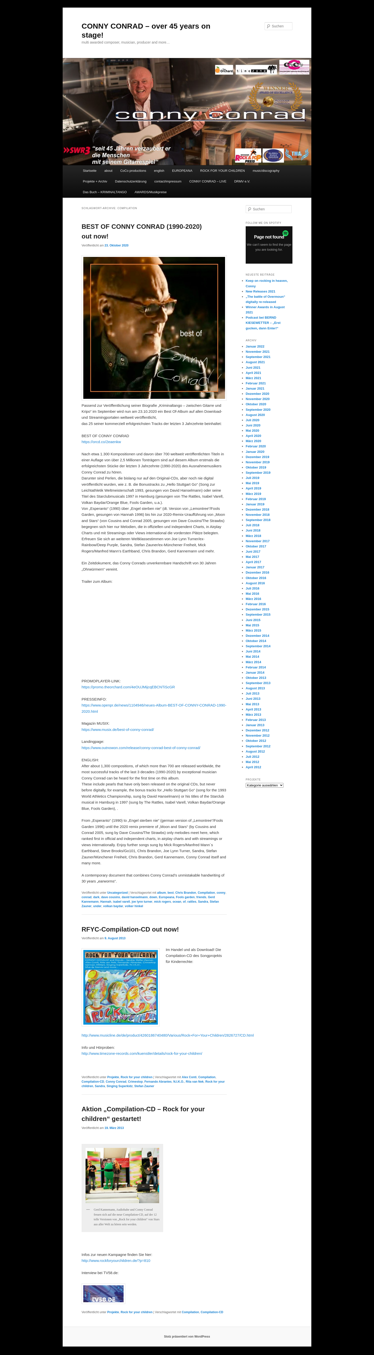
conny (221, 892)
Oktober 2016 (256, 578)
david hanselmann (135, 897)
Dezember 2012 (257, 730)
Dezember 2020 (257, 394)
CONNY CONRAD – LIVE (207, 181)
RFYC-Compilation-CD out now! (130, 929)
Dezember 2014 (257, 636)
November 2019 (258, 462)
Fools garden (185, 897)
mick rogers (162, 901)
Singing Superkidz (120, 1086)
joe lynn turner (142, 901)
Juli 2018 (252, 525)
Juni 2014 (253, 651)
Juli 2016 (252, 588)
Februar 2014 (256, 667)
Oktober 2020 (256, 404)
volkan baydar (113, 906)
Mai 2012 (252, 762)
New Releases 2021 (260, 291)
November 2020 (258, 399)
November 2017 (258, 541)
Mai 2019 (252, 483)
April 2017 (253, 562)
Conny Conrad (116, 1081)
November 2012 (258, 735)
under (97, 906)
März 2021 (253, 378)
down (153, 897)
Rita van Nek (195, 1081)
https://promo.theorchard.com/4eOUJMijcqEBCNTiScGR (128, 687)
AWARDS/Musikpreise (151, 192)
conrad (87, 897)
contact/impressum (168, 181)
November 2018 (258, 515)
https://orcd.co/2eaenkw (101, 442)
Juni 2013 (253, 699)
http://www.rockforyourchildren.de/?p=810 (116, 1260)
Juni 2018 (253, 530)
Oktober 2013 (256, 678)
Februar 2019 (256, 499)
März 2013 (253, 714)
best (171, 892)
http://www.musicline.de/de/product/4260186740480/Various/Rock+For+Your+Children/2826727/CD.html (168, 1035)
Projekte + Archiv (95, 181)
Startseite (89, 171)
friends (201, 897)
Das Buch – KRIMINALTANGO (105, 192)
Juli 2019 (252, 478)
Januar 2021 (255, 388)
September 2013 (258, 683)
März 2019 (253, 494)
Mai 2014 (252, 656)
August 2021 (255, 362)
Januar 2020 (255, 452)
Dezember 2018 (257, 509)
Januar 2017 (255, 567)
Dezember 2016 (257, 572)
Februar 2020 (256, 446)
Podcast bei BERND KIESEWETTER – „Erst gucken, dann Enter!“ (263, 323)
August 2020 (255, 415)
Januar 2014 (255, 672)
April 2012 (253, 767)
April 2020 (253, 436)
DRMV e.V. (242, 181)
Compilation (206, 892)
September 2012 (258, 746)
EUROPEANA (182, 171)
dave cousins (110, 897)
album (161, 892)
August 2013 (255, 688)
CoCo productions (133, 171)
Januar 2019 (255, 504)
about (108, 171)
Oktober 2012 (256, 741)
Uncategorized (117, 892)
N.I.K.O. (178, 1081)
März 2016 (253, 599)
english (159, 171)
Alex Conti (189, 1077)
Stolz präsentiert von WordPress (187, 1336)
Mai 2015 (252, 625)
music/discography (266, 171)
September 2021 (258, 357)
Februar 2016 (256, 604)
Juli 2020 (252, 420)
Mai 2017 (252, 557)
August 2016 (255, 583)
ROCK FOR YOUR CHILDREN (222, 171)
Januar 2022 (255, 346)
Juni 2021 (253, 367)
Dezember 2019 (257, 457)
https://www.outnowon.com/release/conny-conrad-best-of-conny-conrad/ (141, 748)
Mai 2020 (252, 430)
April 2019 (253, 488)
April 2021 (253, 373)
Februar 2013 (256, 720)
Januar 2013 (255, 725)
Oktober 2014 (256, 641)
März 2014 (253, 662)
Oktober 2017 (256, 546)
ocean (177, 901)
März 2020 (253, 441)
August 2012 (255, 751)
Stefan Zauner (144, 1086)
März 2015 (253, 630)
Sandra (203, 901)
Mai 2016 (252, 593)
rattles (191, 901)
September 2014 (258, 646)
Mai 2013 (252, 704)
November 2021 (258, 351)
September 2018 (258, 520)
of (184, 901)
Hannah (105, 901)
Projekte (113, 1077)
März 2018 (253, 536)
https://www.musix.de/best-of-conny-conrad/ (118, 729)
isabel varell (121, 901)
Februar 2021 (256, 383)
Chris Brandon (185, 892)
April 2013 (253, 709)
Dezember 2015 (257, 609)
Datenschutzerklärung (130, 181)
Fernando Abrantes (158, 1081)
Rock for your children (136, 1077)
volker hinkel (134, 906)
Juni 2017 (253, 551)
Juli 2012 (252, 757)
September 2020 (258, 410)
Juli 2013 (252, 693)
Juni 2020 (253, 425)
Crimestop (135, 1081)
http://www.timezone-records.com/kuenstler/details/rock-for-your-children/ (142, 1053)
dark (96, 897)
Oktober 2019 (256, 467)
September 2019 (258, 472)
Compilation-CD (93, 1081)
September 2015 (258, 614)
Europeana (166, 897)
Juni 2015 (253, 620)
